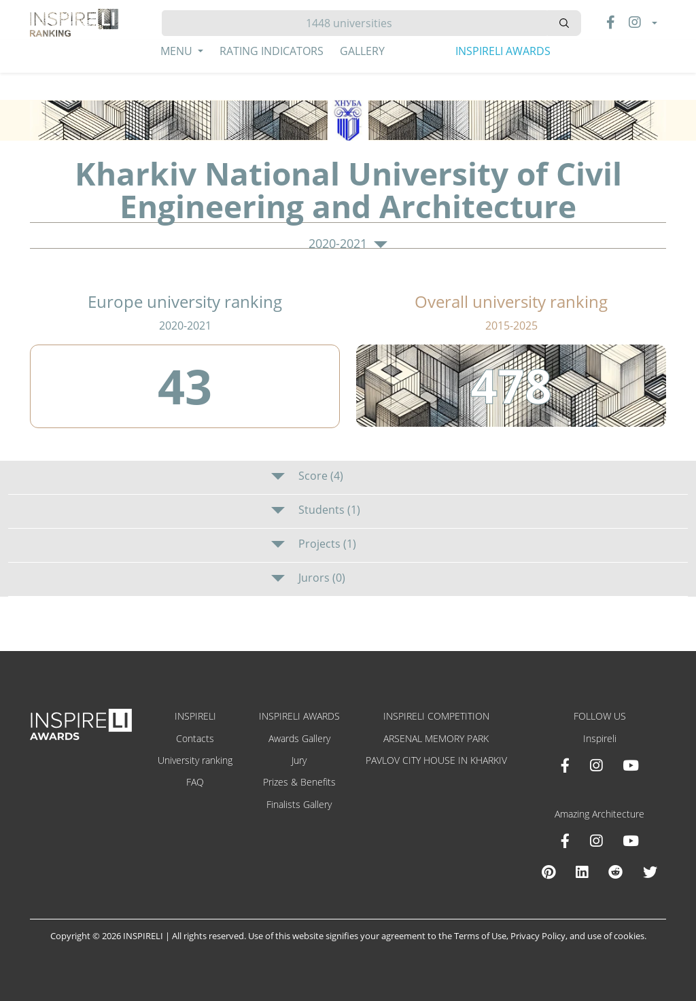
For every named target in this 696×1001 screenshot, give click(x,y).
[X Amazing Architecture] (650, 872)
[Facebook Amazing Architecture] (565, 840)
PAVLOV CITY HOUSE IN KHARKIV (436, 760)
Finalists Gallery (299, 804)
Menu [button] (177, 50)
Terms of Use (480, 936)
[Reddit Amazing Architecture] (615, 872)
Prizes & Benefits (299, 781)
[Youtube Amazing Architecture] (631, 840)
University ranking (195, 760)
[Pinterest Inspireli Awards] (548, 872)
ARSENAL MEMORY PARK (436, 738)
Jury (299, 760)
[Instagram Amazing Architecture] (596, 840)
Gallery (362, 50)
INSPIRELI (195, 715)
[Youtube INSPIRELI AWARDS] (631, 765)
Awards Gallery (299, 738)
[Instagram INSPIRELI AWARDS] (596, 765)
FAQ (195, 781)
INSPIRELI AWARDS (503, 50)
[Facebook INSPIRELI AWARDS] (565, 765)
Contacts (195, 738)
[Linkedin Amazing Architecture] (582, 872)
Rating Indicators (272, 50)
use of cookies (615, 936)
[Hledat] (354, 23)
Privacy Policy (538, 936)
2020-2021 (348, 244)
